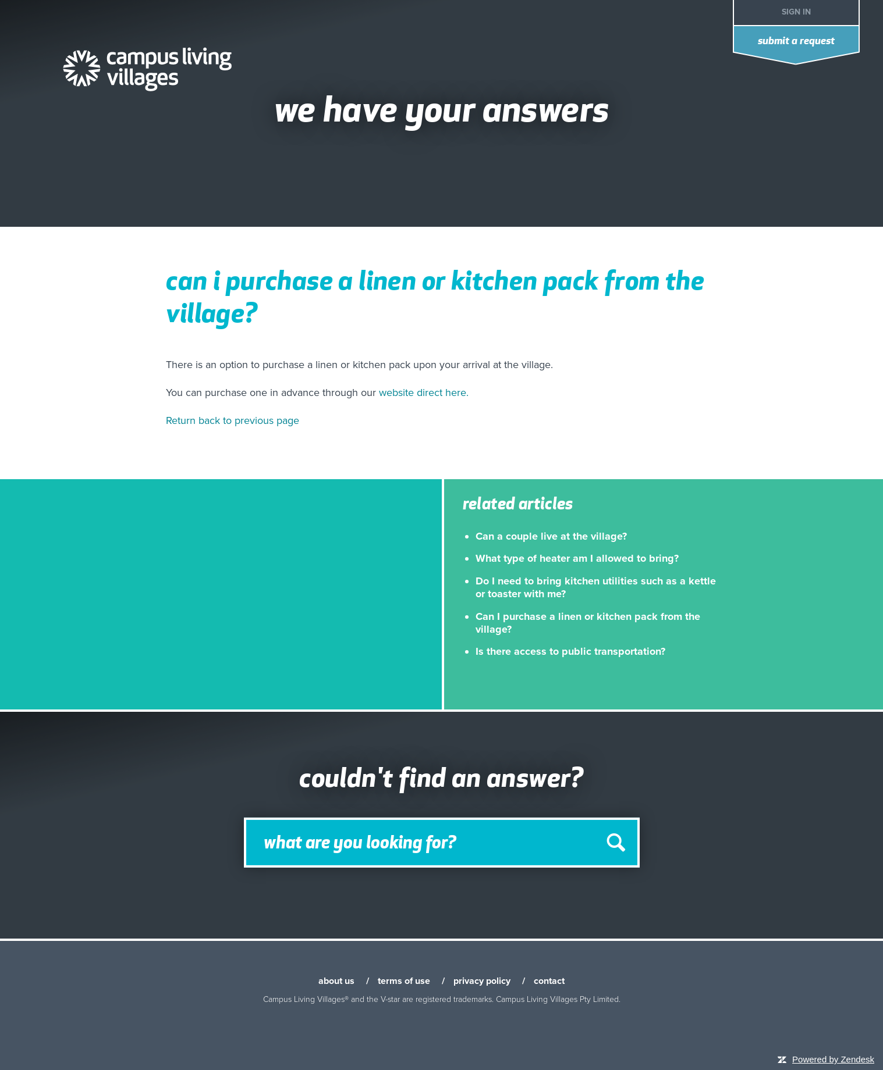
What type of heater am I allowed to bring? (577, 558)
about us (336, 981)
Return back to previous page (232, 420)
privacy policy (481, 981)
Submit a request (796, 41)
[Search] (442, 843)
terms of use (404, 981)
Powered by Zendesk (833, 1059)
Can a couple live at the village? (551, 536)
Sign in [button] (796, 12)
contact (549, 981)
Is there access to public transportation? (570, 651)
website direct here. (424, 392)
